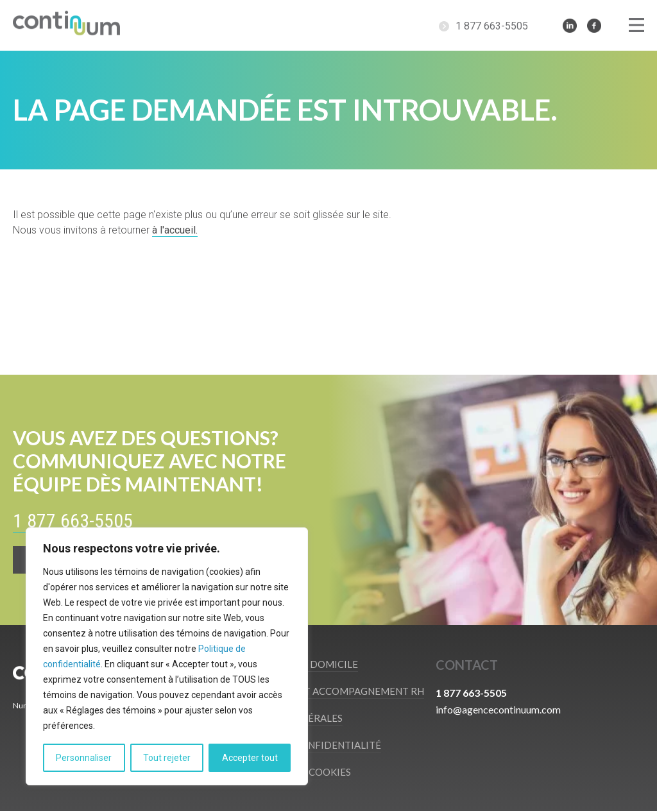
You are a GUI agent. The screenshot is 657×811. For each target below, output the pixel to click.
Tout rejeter (167, 758)
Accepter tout (250, 758)
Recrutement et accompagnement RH (324, 691)
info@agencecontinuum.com (498, 709)
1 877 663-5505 (492, 26)
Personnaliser (84, 758)
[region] (167, 656)
